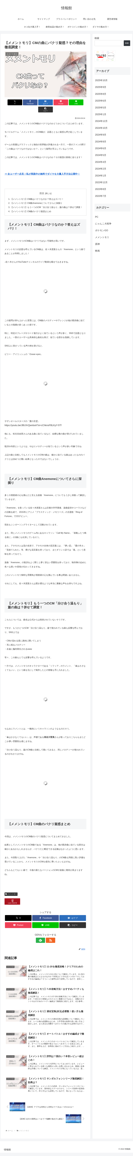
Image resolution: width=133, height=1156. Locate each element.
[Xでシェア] (11, 102)
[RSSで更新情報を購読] (48, 933)
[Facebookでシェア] (24, 102)
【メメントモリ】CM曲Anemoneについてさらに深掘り (36, 196)
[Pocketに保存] (52, 102)
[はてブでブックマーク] (38, 102)
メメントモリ (11, 887)
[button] (79, 102)
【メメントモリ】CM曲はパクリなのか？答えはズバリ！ (37, 192)
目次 (41, 186)
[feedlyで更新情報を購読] (42, 933)
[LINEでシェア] (66, 102)
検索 (97, 38)
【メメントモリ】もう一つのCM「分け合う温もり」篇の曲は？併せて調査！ (46, 200)
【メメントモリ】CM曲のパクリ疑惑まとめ (31, 204)
